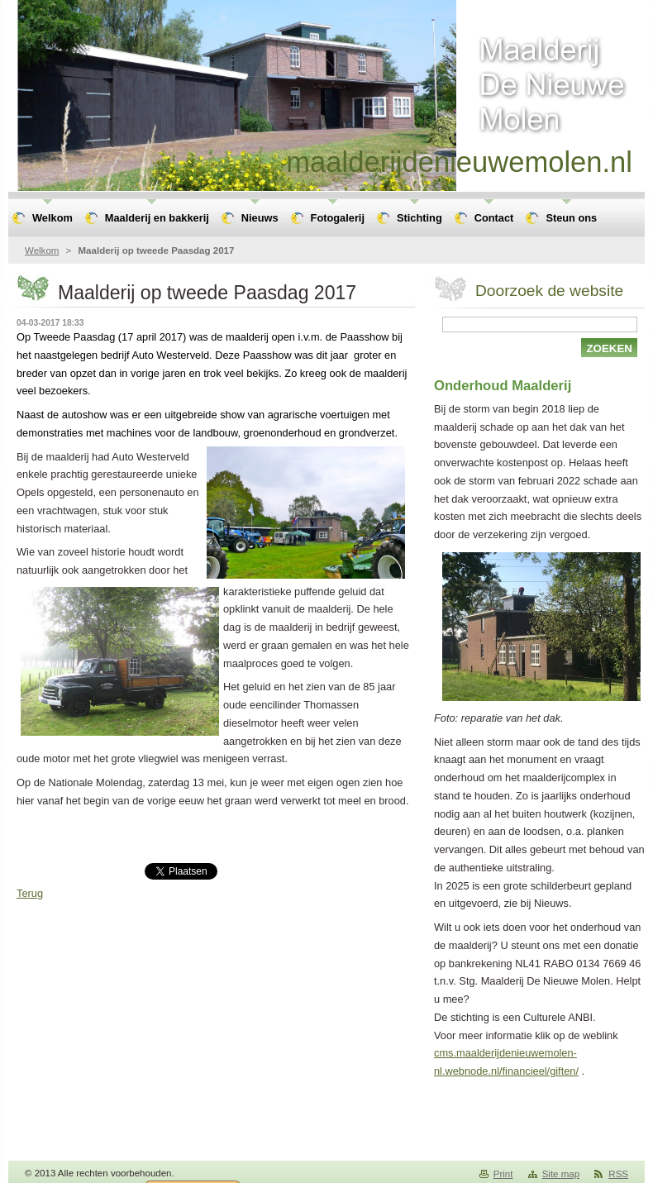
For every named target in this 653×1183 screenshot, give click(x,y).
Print (503, 1174)
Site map (560, 1174)
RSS (618, 1174)
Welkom (42, 250)
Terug (30, 893)
